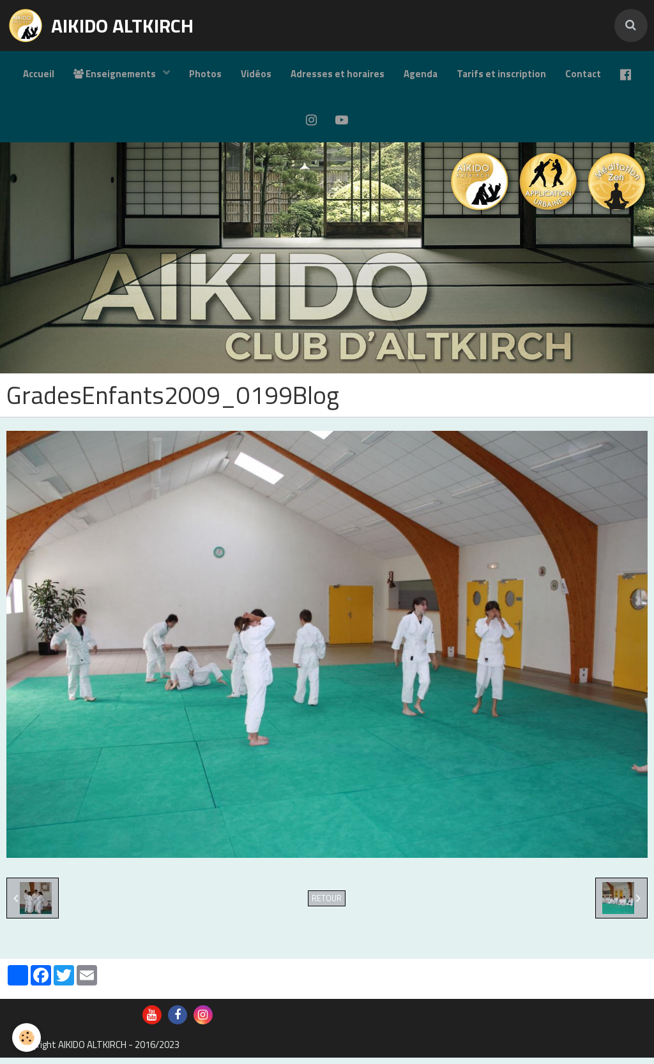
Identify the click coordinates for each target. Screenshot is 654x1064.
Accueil (38, 73)
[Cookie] (27, 1037)
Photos (205, 73)
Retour (327, 905)
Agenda (420, 73)
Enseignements (115, 73)
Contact (583, 73)
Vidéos (256, 73)
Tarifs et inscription (501, 73)
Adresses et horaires (337, 73)
